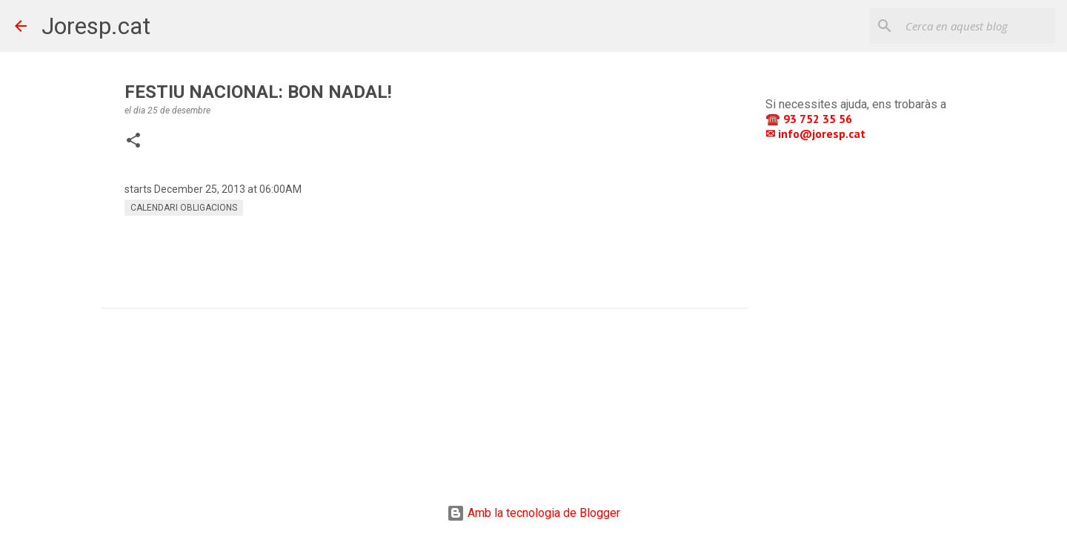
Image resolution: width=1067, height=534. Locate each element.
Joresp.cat (95, 26)
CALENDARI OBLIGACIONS (183, 207)
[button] (133, 141)
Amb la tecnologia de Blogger (533, 513)
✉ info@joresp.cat (816, 133)
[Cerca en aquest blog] (977, 26)
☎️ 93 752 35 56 (810, 118)
